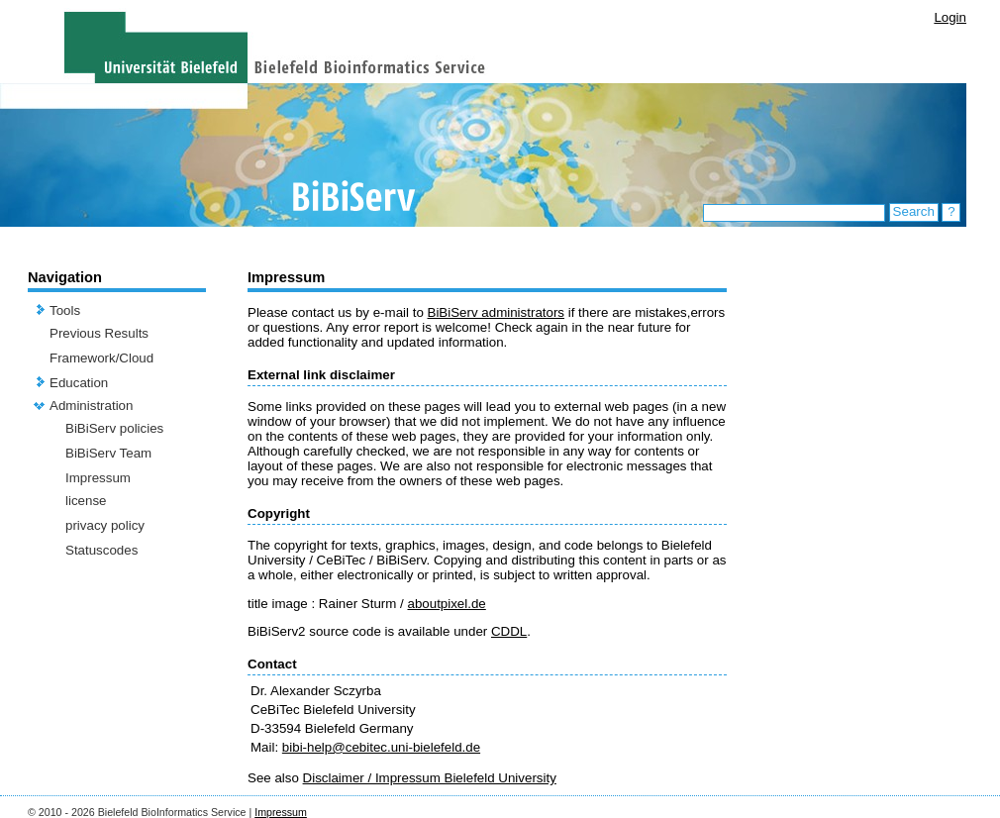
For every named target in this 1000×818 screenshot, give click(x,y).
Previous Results (99, 333)
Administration (91, 405)
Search (914, 211)
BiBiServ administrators (496, 312)
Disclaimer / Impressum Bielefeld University (429, 777)
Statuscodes (101, 550)
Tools (65, 310)
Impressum (98, 477)
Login (950, 17)
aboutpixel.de (446, 603)
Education (79, 382)
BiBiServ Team (108, 453)
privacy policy (105, 525)
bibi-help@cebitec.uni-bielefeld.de (381, 747)
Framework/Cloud (101, 358)
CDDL (509, 631)
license (86, 500)
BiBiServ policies (114, 428)
